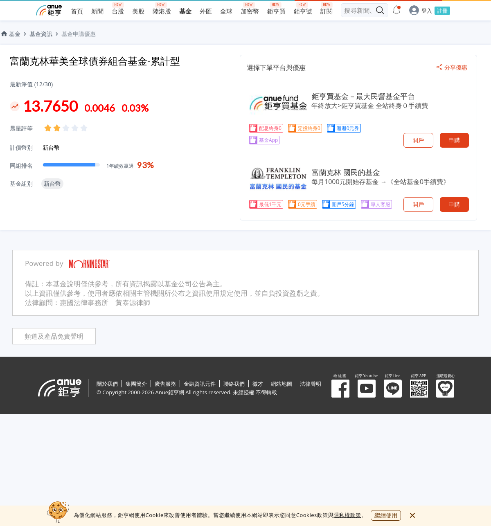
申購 (454, 140)
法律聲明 (310, 383)
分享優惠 (452, 67)
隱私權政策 (347, 515)
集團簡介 (136, 383)
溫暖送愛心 (445, 389)
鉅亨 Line (393, 389)
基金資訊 (40, 34)
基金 (10, 34)
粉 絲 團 (340, 389)
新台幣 (51, 147)
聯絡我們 (234, 383)
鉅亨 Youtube (367, 389)
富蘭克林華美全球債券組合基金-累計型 (95, 60)
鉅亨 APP (419, 389)
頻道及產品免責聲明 (54, 336)
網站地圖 (281, 383)
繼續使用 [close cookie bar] (385, 515)
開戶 (418, 140)
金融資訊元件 (200, 383)
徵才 (257, 383)
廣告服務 (165, 383)
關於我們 (107, 383)
